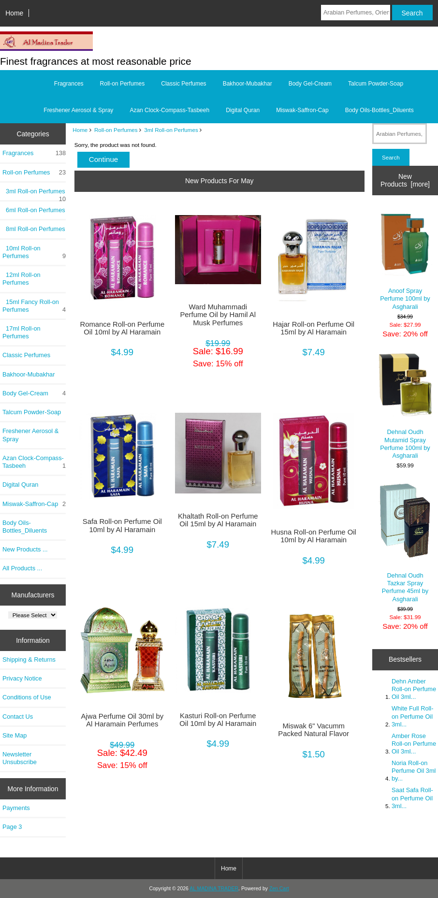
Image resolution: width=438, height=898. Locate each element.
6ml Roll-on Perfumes (33, 210)
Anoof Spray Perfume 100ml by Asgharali (405, 259)
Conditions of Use (26, 697)
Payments (16, 807)
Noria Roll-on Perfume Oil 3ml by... (414, 770)
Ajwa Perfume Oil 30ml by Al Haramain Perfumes (122, 720)
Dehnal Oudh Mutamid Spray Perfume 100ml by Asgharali (405, 406)
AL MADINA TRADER (214, 888)
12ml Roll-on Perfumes (21, 278)
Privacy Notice (22, 678)
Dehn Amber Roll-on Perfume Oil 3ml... (414, 689)
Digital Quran (243, 110)
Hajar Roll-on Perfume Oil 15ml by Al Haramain (313, 328)
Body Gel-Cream (310, 83)
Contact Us (17, 716)
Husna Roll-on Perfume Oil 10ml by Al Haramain (313, 536)
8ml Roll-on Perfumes (33, 228)
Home (14, 13)
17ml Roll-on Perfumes (21, 332)
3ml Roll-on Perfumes (171, 130)
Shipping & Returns (29, 659)
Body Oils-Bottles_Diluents (379, 110)
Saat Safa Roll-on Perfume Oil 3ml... (412, 797)
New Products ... (25, 549)
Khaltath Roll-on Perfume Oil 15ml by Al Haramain (218, 520)
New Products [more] (405, 180)
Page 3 (12, 826)
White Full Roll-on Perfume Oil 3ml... (412, 716)
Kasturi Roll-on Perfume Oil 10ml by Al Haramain (217, 719)
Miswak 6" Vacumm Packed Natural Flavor (313, 730)
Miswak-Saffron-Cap (302, 110)
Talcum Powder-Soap (375, 83)
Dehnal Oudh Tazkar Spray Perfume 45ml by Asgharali (405, 542)
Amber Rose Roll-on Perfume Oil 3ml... (414, 743)
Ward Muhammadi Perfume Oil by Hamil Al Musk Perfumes (218, 314)
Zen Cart (279, 888)
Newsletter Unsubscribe (19, 758)
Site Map (14, 735)
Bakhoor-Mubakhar (247, 83)
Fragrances (69, 83)
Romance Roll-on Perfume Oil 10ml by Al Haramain (122, 328)
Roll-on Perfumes (116, 130)
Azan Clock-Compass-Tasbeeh (169, 110)
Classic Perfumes (183, 83)
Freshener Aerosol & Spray (78, 110)
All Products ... (22, 568)
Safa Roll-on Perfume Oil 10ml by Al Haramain (122, 525)
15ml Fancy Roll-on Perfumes (34, 306)
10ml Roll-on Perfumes (34, 252)
